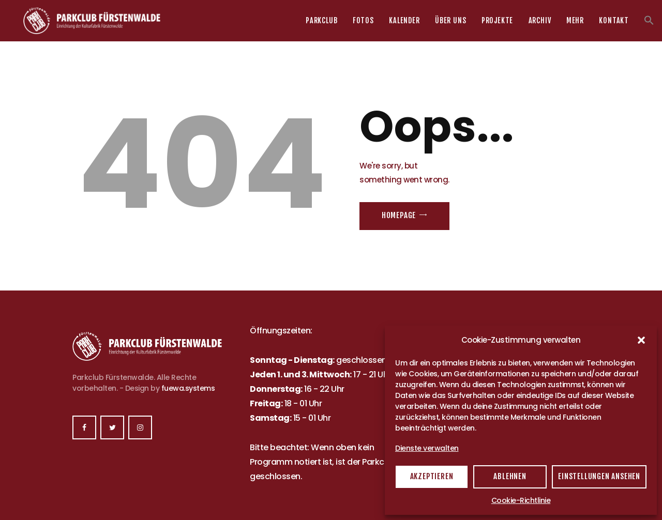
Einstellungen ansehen (599, 476)
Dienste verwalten (427, 448)
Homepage (399, 215)
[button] (641, 340)
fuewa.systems (188, 388)
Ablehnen (509, 476)
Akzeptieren (432, 476)
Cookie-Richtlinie (521, 500)
